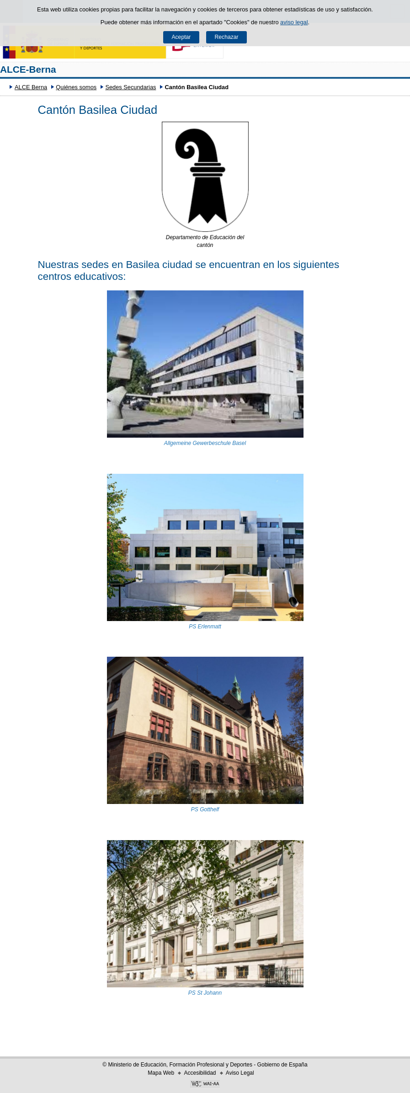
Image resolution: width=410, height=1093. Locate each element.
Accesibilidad (200, 1073)
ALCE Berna (31, 87)
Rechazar (227, 37)
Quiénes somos (76, 87)
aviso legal (294, 22)
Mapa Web (161, 1073)
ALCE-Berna (28, 69)
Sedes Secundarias (130, 87)
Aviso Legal (240, 1073)
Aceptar (181, 37)
